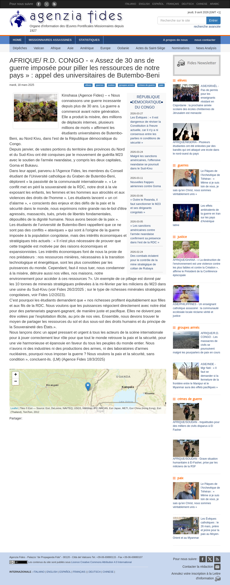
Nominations (180, 48)
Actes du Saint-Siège (150, 48)
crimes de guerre (146, 85)
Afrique (56, 48)
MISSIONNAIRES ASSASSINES (50, 40)
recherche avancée (207, 26)
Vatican (39, 48)
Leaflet (14, 408)
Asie (70, 48)
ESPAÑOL (158, 3)
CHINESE (201, 3)
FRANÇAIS (172, 3)
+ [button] (15, 375)
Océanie (123, 48)
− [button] (15, 381)
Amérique (87, 48)
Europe (105, 48)
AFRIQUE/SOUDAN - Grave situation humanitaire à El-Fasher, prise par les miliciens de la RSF (195, 462)
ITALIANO (130, 3)
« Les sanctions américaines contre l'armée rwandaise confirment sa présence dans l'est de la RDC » (145, 234)
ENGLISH (144, 3)
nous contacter (205, 40)
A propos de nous (175, 40)
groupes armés (126, 85)
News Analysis (206, 48)
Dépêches (20, 48)
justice (111, 85)
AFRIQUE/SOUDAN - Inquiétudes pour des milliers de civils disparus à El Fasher (196, 426)
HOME (17, 40)
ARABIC (214, 3)
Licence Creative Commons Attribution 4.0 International (101, 562)
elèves (88, 85)
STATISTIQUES (89, 40)
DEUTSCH (188, 3)
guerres (100, 85)
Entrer (213, 20)
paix (161, 85)
